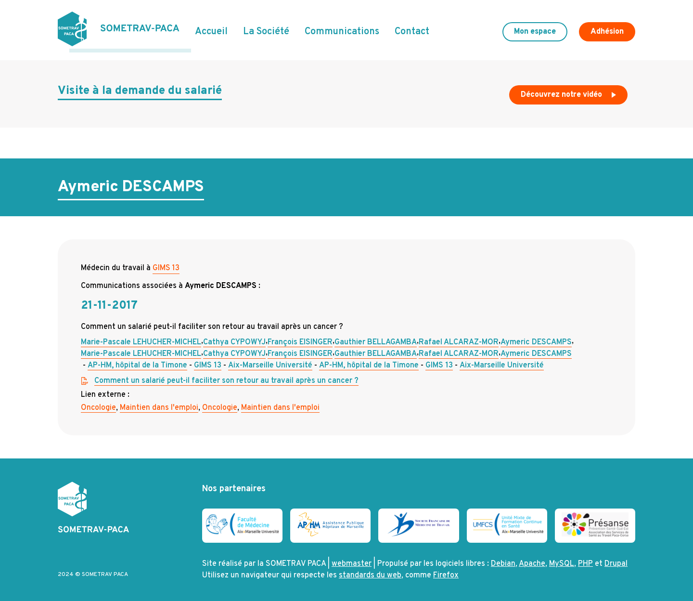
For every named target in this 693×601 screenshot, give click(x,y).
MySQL (561, 560)
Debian (503, 560)
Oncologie (98, 404)
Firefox (446, 572)
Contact (412, 30)
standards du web (370, 572)
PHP (585, 560)
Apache (532, 560)
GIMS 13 (166, 264)
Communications (342, 30)
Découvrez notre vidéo (569, 93)
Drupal (616, 560)
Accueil (211, 30)
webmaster (352, 560)
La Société (266, 30)
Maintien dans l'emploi (159, 404)
